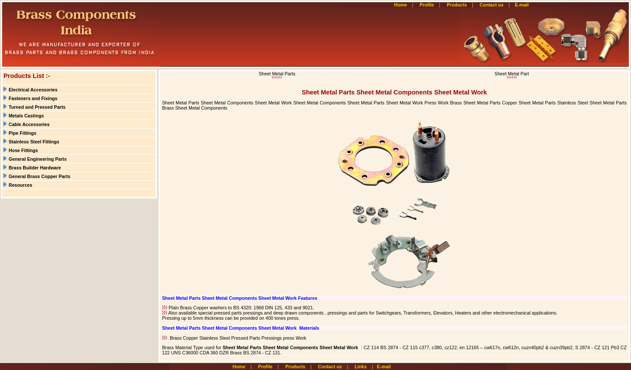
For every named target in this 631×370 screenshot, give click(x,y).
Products (457, 4)
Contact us (492, 4)
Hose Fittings (23, 150)
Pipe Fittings (22, 133)
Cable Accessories (29, 124)
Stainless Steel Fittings (34, 141)
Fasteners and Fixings (33, 98)
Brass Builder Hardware (35, 167)
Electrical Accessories (33, 89)
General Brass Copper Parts (39, 176)
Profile (427, 4)
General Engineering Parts (38, 159)
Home (400, 4)
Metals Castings (26, 115)
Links (361, 366)
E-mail (522, 4)
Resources (21, 185)
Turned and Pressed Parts (37, 107)
